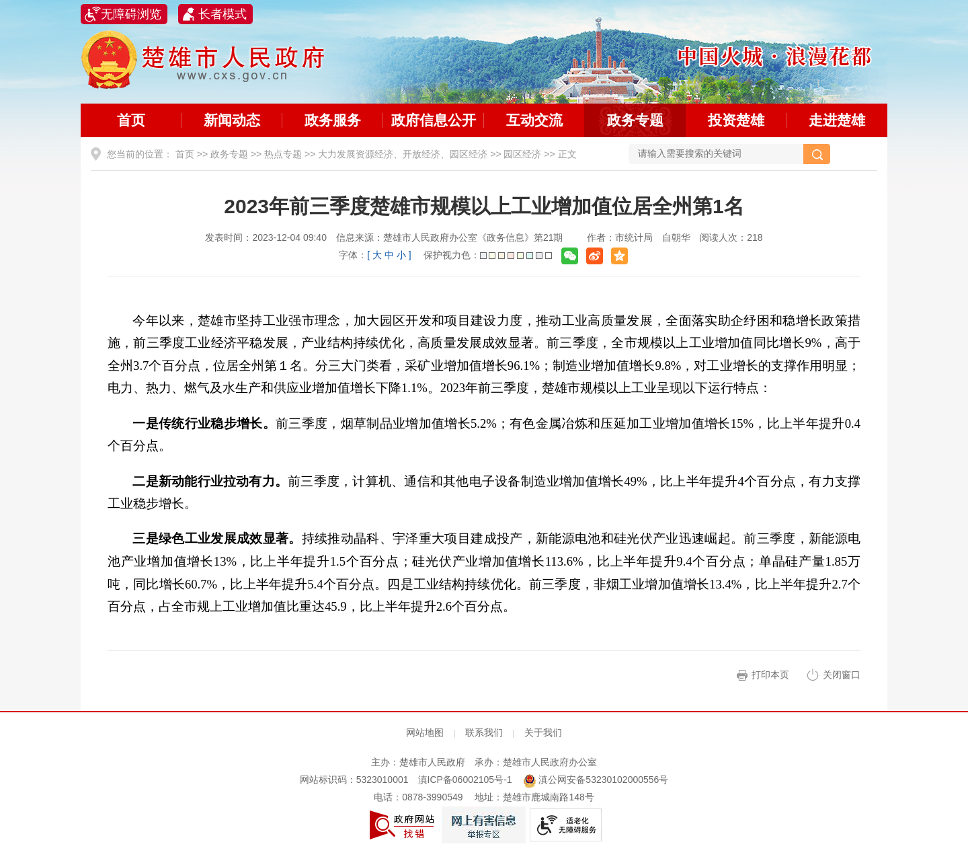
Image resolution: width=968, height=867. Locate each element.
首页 (131, 120)
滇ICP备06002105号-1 (465, 779)
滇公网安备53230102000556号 (596, 779)
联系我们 (484, 732)
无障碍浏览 (131, 14)
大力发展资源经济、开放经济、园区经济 (402, 154)
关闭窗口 (841, 674)
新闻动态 (232, 120)
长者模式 (222, 14)
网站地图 (425, 732)
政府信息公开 (433, 120)
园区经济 (522, 154)
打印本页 (770, 674)
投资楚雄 (736, 120)
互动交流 (534, 120)
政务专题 (635, 120)
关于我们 (543, 732)
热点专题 (283, 154)
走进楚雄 (837, 120)
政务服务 (333, 120)
